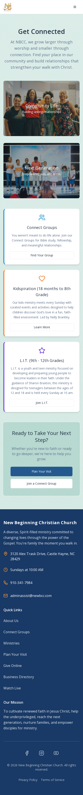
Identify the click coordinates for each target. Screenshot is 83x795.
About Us (10, 620)
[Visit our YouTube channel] (56, 753)
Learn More (42, 327)
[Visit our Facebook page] (27, 753)
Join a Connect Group (41, 483)
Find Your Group (42, 255)
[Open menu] (75, 7)
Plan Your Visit (41, 471)
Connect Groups (16, 632)
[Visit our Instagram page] (41, 753)
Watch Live (12, 688)
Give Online (12, 665)
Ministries (11, 643)
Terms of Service (53, 780)
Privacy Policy (27, 780)
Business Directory (18, 676)
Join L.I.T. (42, 403)
